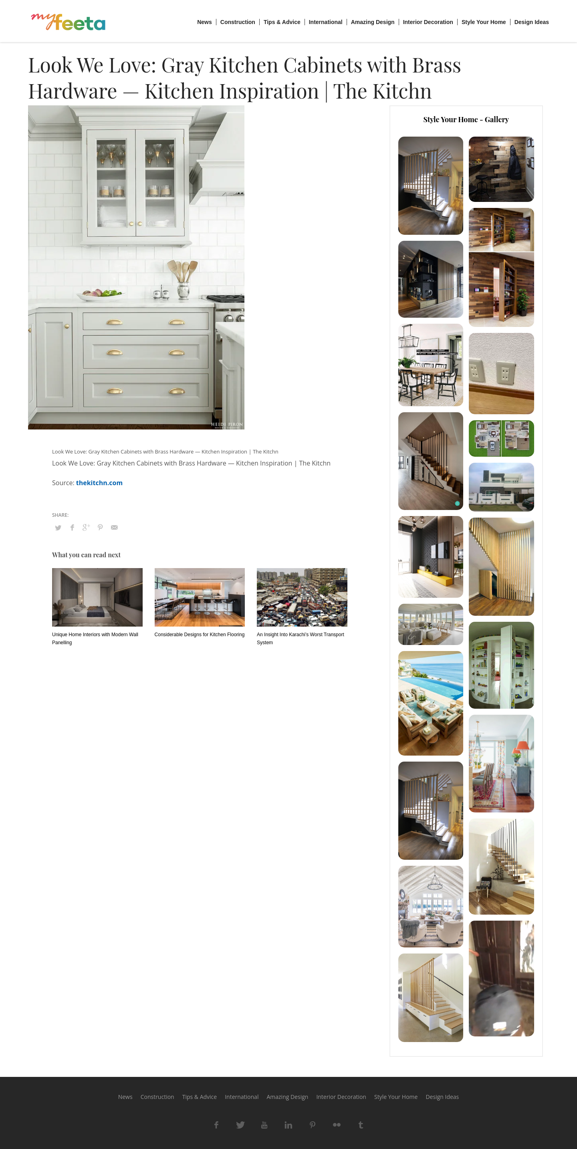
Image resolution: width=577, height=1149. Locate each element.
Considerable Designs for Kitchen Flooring (200, 634)
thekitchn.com (99, 482)
